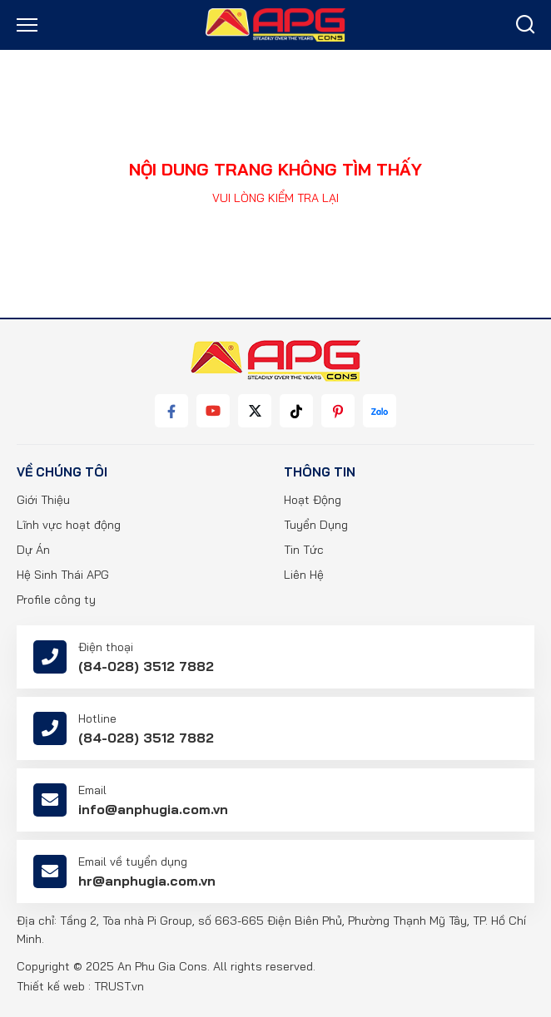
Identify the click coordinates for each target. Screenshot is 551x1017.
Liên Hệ (304, 574)
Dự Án (33, 549)
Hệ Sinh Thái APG (63, 574)
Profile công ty (56, 599)
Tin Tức (304, 549)
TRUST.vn (119, 986)
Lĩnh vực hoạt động (69, 524)
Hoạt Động (312, 499)
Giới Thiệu (43, 499)
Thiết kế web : (54, 986)
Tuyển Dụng (316, 524)
